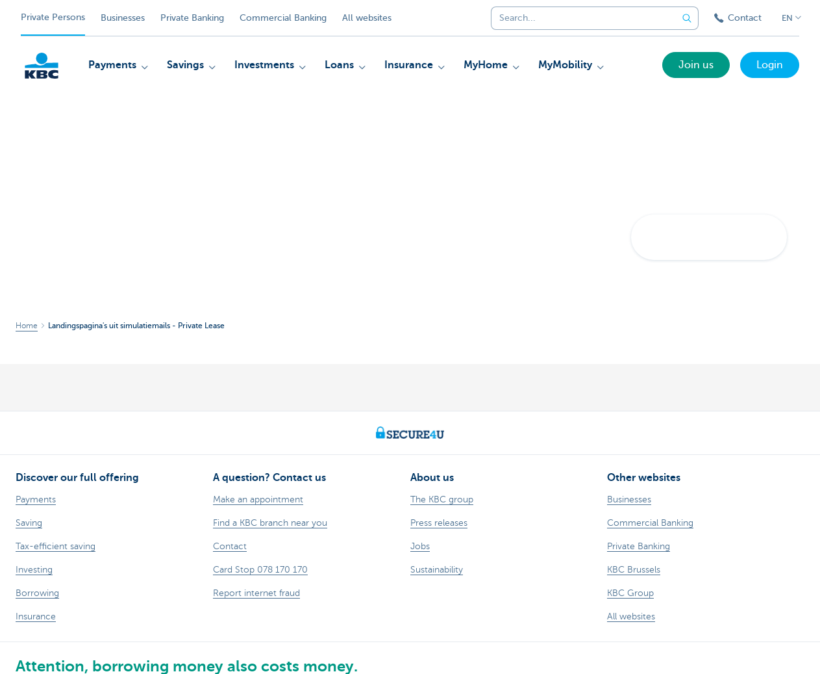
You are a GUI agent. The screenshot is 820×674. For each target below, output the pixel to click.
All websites (366, 18)
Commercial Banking (283, 18)
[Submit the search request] (687, 18)
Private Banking (192, 18)
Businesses (123, 18)
